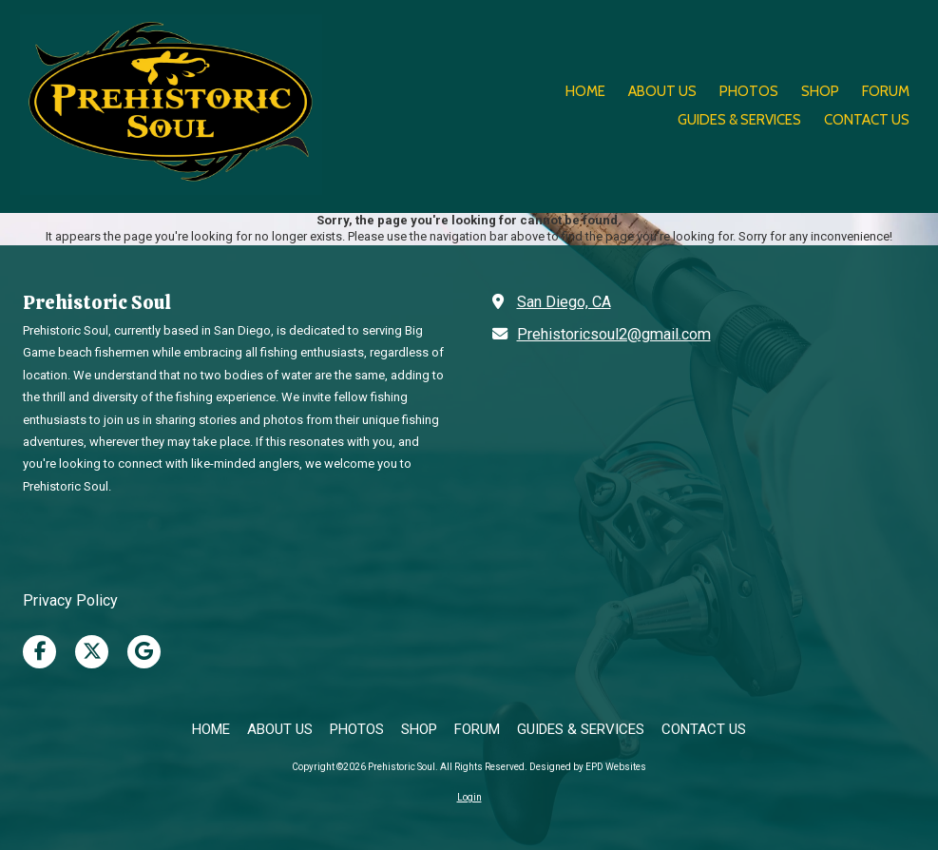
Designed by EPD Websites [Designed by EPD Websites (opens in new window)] (587, 767)
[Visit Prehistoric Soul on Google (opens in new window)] (144, 651)
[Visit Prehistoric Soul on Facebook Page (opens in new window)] (39, 651)
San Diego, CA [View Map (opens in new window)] (564, 302)
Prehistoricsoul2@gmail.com (614, 334)
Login (469, 797)
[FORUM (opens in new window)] (886, 92)
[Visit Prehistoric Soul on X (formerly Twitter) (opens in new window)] (91, 651)
